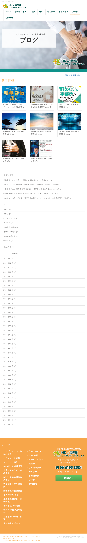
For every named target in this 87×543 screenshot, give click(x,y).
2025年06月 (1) (9, 281)
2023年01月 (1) (9, 303)
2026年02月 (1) (9, 263)
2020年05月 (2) (9, 415)
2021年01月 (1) (9, 388)
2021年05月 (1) (9, 380)
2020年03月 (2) (9, 424)
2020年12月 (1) (9, 393)
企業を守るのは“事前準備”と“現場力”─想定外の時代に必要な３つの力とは (32, 189)
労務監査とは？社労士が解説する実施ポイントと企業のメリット (28, 180)
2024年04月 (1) (9, 294)
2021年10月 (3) (9, 362)
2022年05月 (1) (9, 330)
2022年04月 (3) (9, 335)
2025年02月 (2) (9, 285)
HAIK (82, 538)
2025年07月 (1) (9, 276)
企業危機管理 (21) (10, 227)
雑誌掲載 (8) (8, 241)
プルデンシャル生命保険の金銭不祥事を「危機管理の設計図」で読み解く (32, 185)
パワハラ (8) (8, 223)
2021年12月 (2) (9, 353)
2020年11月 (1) (9, 397)
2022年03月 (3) (9, 339)
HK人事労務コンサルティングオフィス (27, 536)
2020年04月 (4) (9, 420)
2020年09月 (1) (9, 406)
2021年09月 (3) (9, 366)
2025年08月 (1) (9, 272)
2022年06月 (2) (9, 326)
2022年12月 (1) (9, 308)
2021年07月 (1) (9, 371)
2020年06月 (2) (9, 411)
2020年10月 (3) (9, 402)
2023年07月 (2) (9, 299)
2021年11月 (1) (9, 357)
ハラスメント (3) (10, 218)
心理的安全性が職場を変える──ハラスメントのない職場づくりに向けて (31, 193)
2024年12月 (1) (9, 290)
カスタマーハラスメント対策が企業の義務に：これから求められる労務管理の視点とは (37, 198)
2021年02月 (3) (9, 384)
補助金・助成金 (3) (11, 232)
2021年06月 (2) (9, 375)
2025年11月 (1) (9, 267)
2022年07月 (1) (9, 321)
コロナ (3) (7, 214)
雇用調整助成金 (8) (11, 236)
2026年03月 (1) (9, 258)
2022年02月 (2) (9, 344)
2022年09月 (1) (9, 312)
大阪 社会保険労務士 (73, 75)
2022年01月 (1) (9, 348)
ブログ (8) (7, 209)
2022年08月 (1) (9, 317)
